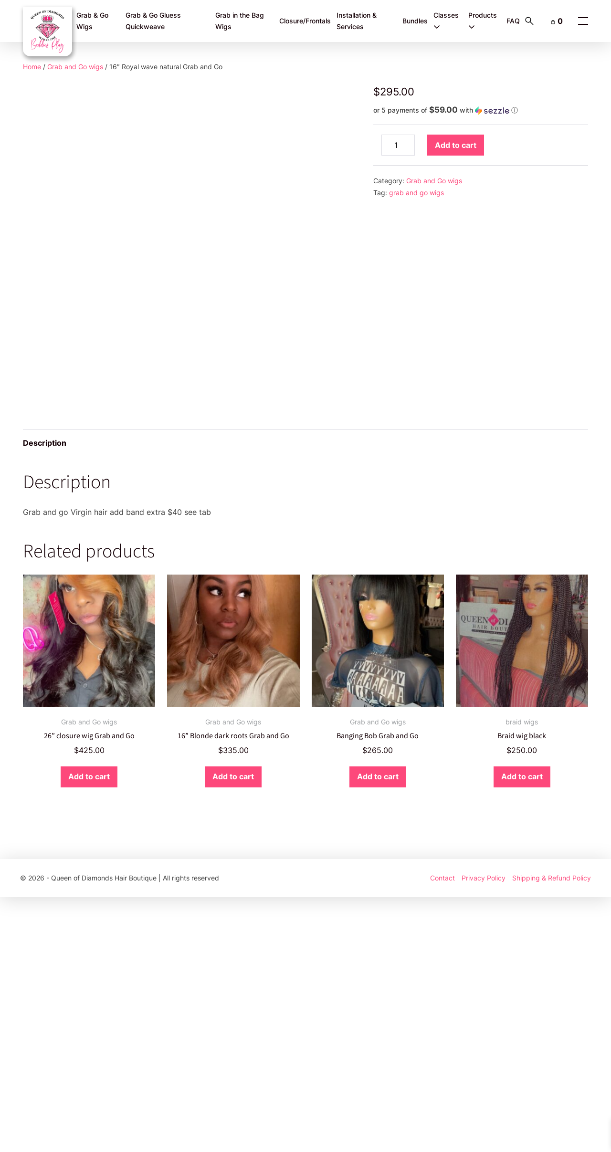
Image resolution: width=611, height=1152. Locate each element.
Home (32, 67)
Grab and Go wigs (75, 67)
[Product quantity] (398, 145)
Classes (446, 21)
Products (482, 21)
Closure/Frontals (305, 21)
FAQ (513, 21)
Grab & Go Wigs (92, 21)
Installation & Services (357, 21)
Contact (442, 1133)
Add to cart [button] (89, 1032)
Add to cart (455, 145)
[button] (480, 110)
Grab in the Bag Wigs (239, 21)
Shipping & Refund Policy (551, 1133)
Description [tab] (44, 698)
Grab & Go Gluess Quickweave (153, 21)
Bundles (415, 21)
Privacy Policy (484, 1133)
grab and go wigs (416, 193)
